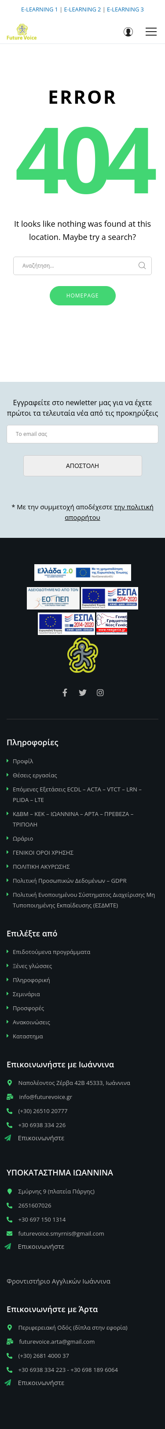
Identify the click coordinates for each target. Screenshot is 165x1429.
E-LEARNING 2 (82, 9)
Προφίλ (23, 761)
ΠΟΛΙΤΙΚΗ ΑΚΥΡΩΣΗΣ (41, 866)
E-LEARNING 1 (39, 9)
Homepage (82, 295)
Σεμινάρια (26, 994)
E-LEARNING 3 (125, 9)
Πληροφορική (31, 980)
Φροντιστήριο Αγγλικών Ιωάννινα (58, 1281)
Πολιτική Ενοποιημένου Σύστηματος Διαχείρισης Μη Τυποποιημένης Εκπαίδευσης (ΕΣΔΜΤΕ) (84, 900)
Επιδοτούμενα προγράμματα (51, 952)
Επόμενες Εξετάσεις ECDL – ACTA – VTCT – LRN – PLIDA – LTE (77, 794)
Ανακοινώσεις (31, 1022)
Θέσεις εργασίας (35, 775)
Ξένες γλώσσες (32, 966)
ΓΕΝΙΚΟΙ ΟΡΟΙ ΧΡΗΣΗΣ (43, 852)
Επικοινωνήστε (34, 1137)
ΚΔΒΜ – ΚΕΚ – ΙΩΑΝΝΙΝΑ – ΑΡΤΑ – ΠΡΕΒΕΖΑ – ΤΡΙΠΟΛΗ (73, 819)
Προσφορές (28, 1008)
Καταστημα (28, 1036)
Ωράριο (23, 838)
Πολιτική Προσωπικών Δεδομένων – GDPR (70, 881)
